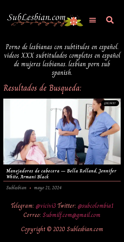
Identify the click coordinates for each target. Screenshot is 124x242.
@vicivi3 (47, 205)
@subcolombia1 (95, 205)
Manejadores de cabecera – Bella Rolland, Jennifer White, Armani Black (61, 174)
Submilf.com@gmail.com (72, 215)
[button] (92, 19)
